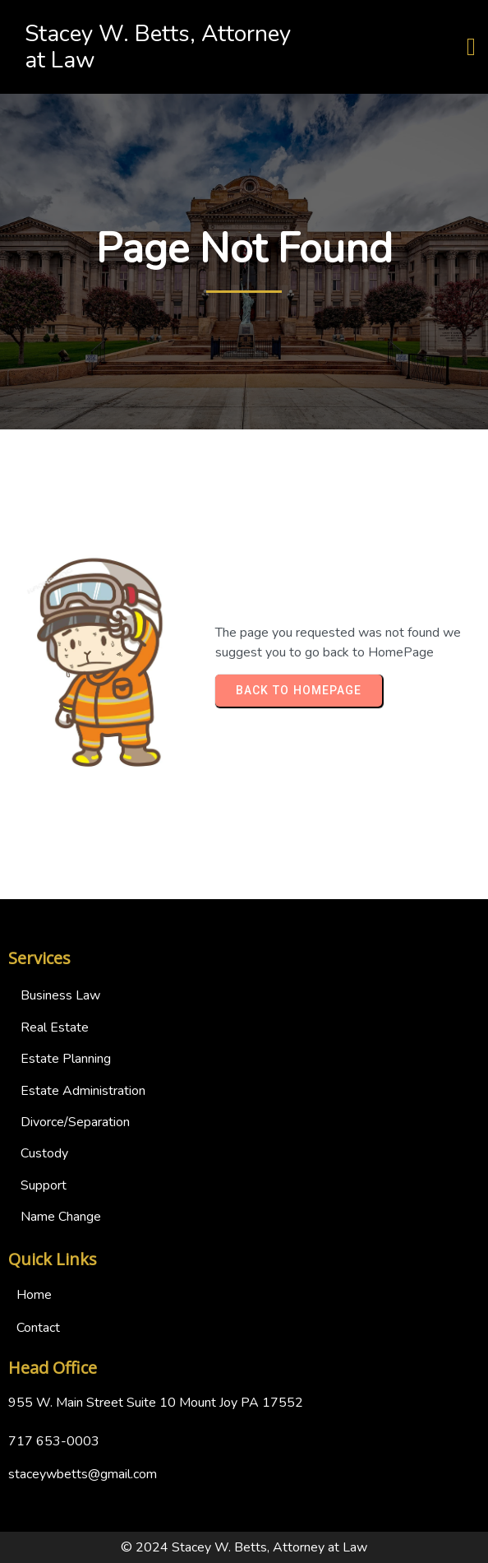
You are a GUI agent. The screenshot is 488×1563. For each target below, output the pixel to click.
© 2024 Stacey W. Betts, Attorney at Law (244, 1547)
